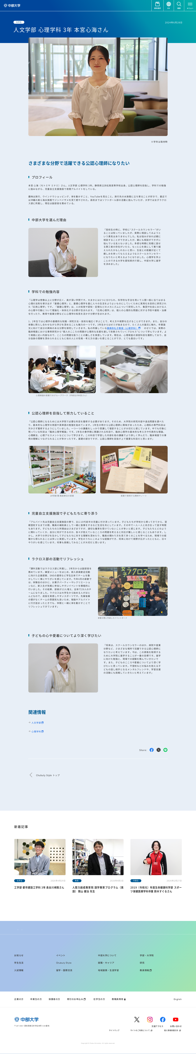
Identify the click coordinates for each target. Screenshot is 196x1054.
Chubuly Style (25, 928)
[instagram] (151, 1020)
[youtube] (177, 1020)
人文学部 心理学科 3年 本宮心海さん (45, 928)
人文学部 (36, 722)
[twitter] (138, 1020)
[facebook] (164, 1020)
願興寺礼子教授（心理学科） (122, 328)
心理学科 (36, 731)
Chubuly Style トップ (48, 775)
